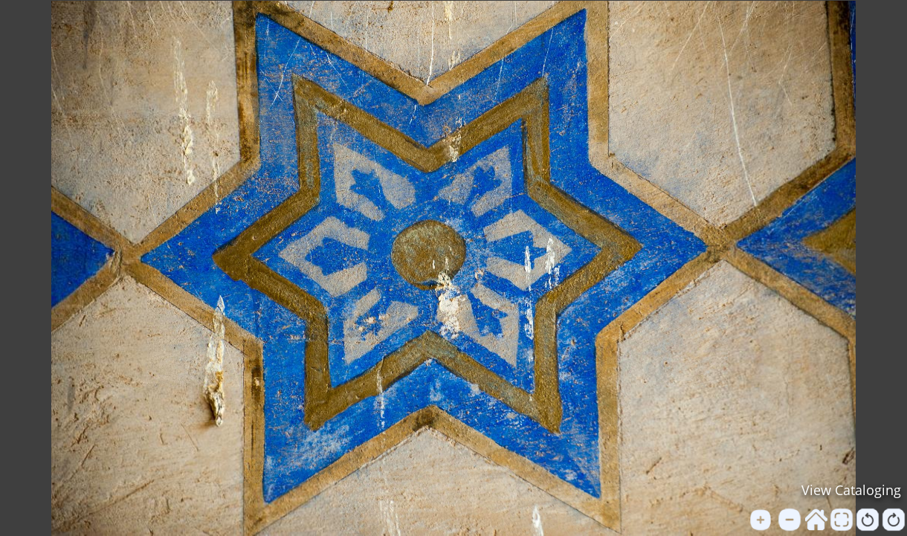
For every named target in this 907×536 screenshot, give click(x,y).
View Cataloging (851, 490)
